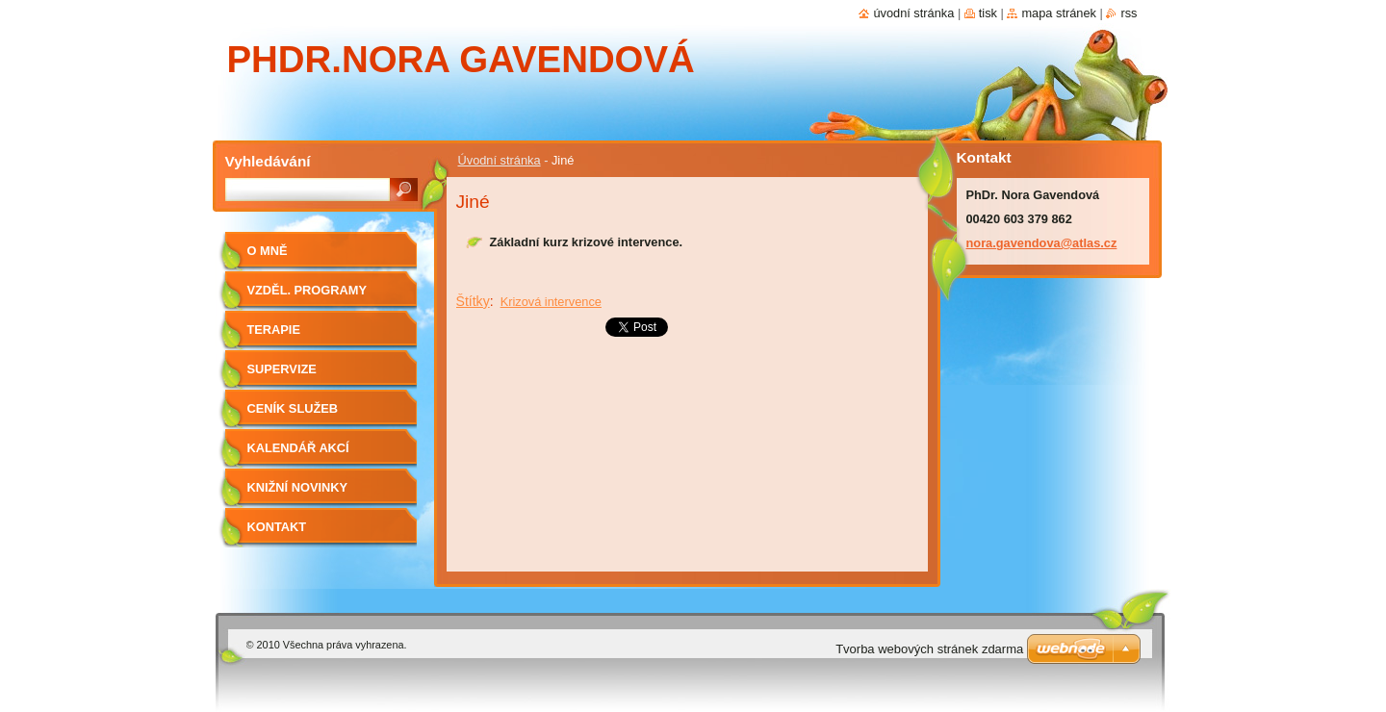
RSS (1128, 13)
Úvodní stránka (499, 160)
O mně (267, 250)
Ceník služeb (293, 408)
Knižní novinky (297, 487)
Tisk (988, 13)
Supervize (282, 369)
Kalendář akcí (298, 448)
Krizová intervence (551, 301)
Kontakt (277, 527)
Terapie (273, 329)
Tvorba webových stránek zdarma (929, 649)
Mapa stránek (1058, 13)
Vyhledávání (268, 161)
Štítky (473, 301)
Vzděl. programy (307, 290)
